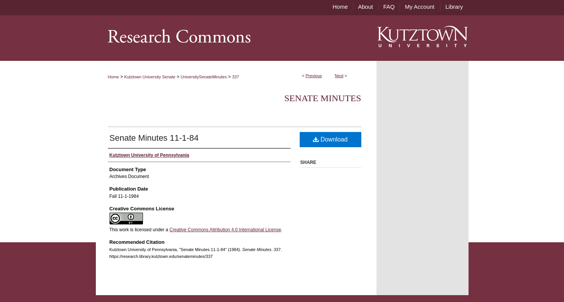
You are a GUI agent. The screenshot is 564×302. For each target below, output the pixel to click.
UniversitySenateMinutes (204, 77)
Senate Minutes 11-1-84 (154, 138)
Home (113, 77)
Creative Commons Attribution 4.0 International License (225, 229)
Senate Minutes (322, 98)
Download (330, 139)
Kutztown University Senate (150, 77)
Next (339, 75)
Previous (314, 75)
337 (235, 77)
